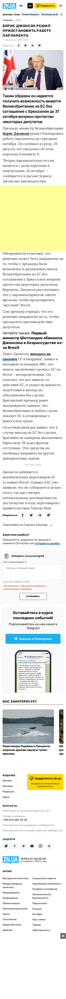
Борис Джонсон (16, 133)
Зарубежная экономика (46, 883)
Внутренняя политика (16, 878)
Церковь (7, 930)
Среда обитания (12, 924)
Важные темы (11, 14)
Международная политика (12, 885)
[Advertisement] (33, 218)
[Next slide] (60, 14)
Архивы (7, 780)
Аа (30, 5)
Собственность (41, 930)
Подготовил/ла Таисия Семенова (25, 524)
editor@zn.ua (55, 830)
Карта (6, 797)
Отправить (33, 596)
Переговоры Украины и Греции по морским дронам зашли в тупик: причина (26, 750)
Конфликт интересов (44, 889)
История (37, 914)
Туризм (36, 924)
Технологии (10, 919)
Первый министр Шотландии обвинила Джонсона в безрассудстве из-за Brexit (33, 340)
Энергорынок (10, 898)
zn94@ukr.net (46, 825)
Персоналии (39, 903)
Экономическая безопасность (41, 896)
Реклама (8, 786)
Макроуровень (11, 892)
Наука (6, 914)
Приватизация (11, 903)
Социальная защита (44, 878)
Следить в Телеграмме (33, 639)
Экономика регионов (15, 908)
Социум (37, 908)
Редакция (8, 791)
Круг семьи (38, 919)
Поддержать (45, 5)
